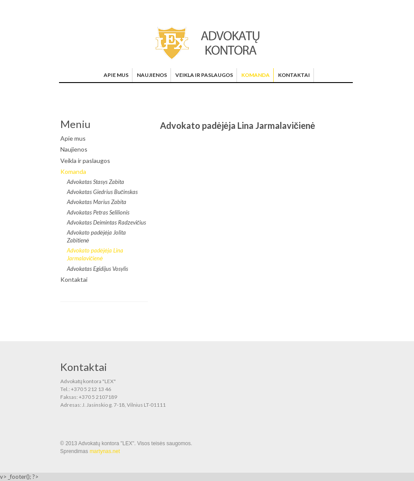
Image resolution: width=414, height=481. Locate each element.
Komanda (255, 75)
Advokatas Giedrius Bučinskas (102, 191)
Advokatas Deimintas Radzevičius (106, 222)
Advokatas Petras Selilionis (98, 212)
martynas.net (105, 451)
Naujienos (152, 75)
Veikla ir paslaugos (204, 75)
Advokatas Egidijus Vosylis (97, 268)
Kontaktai (294, 75)
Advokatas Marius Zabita (96, 201)
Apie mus (116, 75)
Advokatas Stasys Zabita (95, 181)
